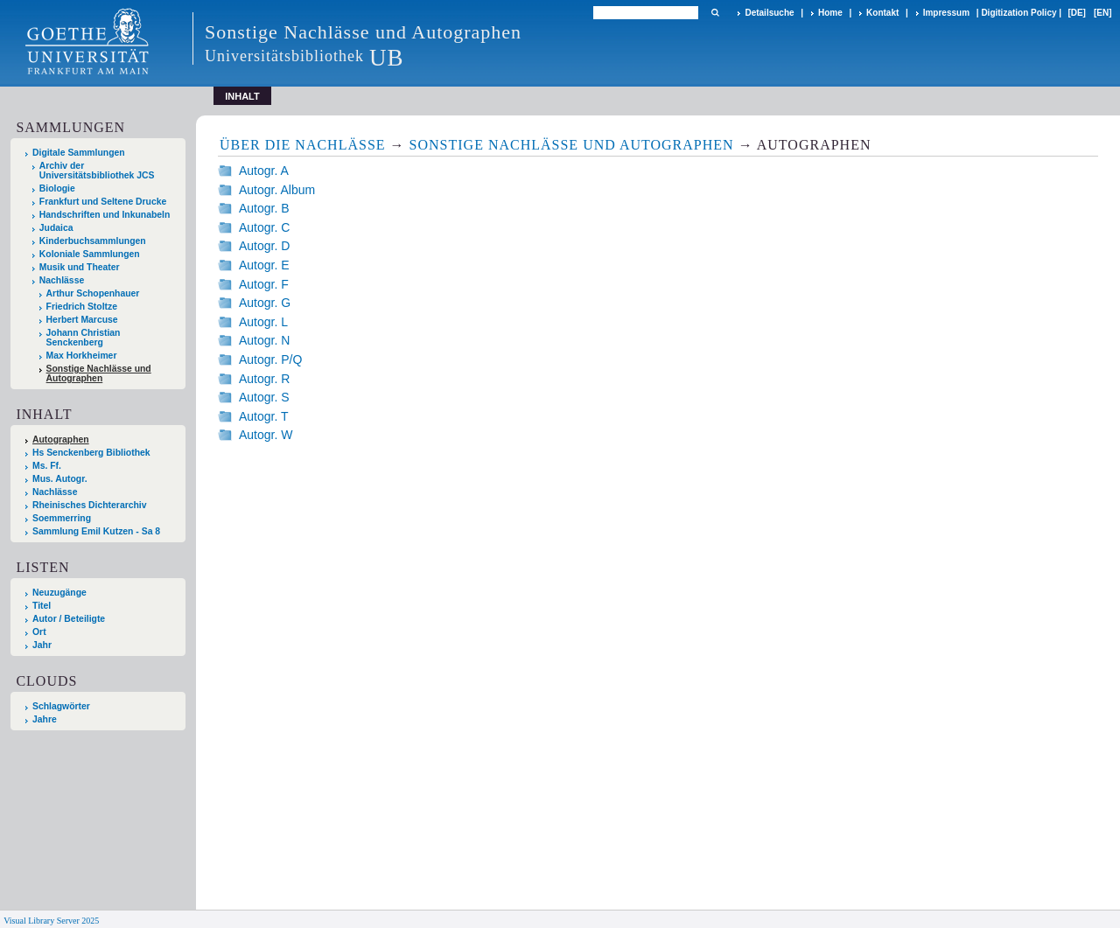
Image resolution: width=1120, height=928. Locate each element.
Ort (39, 632)
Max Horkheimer (81, 355)
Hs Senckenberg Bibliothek (91, 452)
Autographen (60, 439)
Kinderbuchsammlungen (92, 241)
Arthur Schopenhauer (93, 293)
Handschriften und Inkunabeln (105, 215)
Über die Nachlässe (303, 144)
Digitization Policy (1018, 12)
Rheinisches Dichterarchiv (89, 505)
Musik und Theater (79, 267)
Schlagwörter (61, 706)
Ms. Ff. (46, 466)
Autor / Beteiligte (68, 619)
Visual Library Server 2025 (51, 920)
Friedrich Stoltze (81, 306)
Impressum (946, 12)
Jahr (42, 645)
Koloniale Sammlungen (89, 254)
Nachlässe (61, 280)
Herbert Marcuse (82, 319)
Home (830, 12)
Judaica (56, 228)
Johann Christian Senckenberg (83, 337)
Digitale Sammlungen (78, 152)
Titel (41, 606)
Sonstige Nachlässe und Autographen (98, 373)
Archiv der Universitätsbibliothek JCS (97, 170)
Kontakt (882, 12)
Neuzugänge (59, 592)
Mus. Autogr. (60, 479)
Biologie (57, 188)
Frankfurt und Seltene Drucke (103, 201)
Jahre (44, 719)
